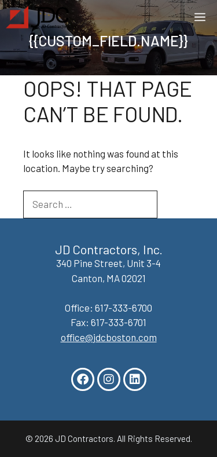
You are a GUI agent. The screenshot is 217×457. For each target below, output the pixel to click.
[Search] (176, 204)
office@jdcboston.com (109, 337)
